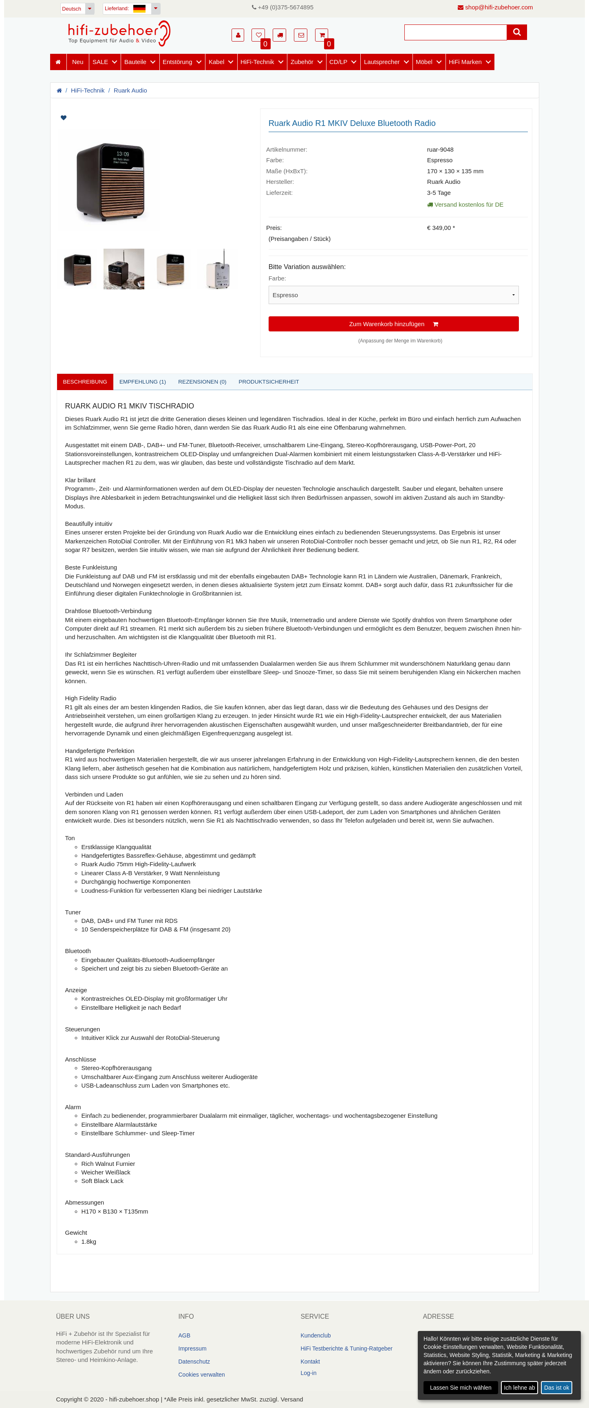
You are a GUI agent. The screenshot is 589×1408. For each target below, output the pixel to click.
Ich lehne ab (519, 1387)
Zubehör (302, 61)
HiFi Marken (465, 61)
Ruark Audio (130, 90)
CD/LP (338, 61)
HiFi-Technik (257, 61)
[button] (238, 35)
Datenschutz (194, 1362)
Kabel (216, 61)
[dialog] (499, 1365)
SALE (100, 61)
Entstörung (177, 61)
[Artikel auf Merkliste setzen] (106, 117)
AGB (185, 1336)
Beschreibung (86, 381)
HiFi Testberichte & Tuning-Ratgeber (347, 1349)
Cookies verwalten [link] (202, 1375)
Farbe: (277, 278)
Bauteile (135, 61)
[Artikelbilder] (152, 198)
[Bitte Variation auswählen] (394, 295)
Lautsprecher (382, 61)
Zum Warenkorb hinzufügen (393, 323)
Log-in (309, 1373)
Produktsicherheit (274, 381)
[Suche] (455, 32)
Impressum (193, 1349)
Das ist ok (556, 1387)
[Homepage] (119, 33)
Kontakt (310, 1362)
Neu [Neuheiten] (78, 61)
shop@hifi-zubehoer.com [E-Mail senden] (495, 7)
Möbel (424, 61)
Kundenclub (316, 1336)
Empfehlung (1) (145, 381)
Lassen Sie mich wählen (461, 1387)
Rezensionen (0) (206, 381)
